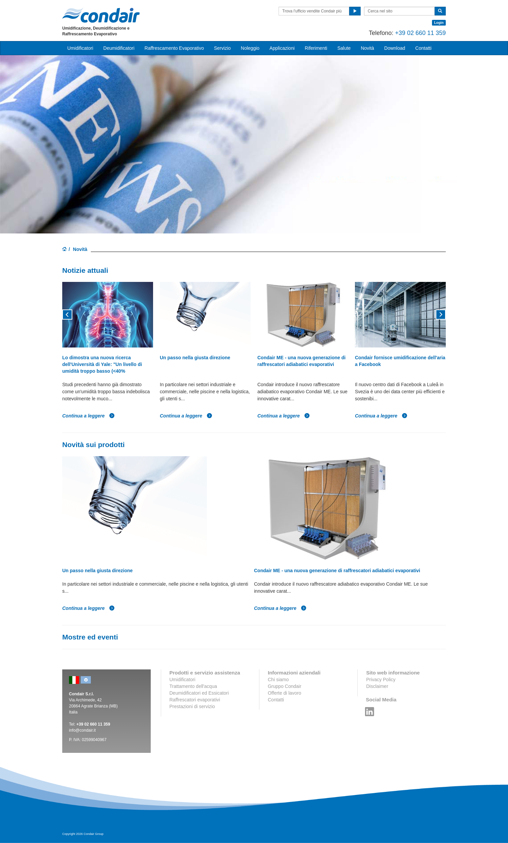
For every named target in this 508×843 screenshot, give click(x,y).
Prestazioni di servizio (192, 706)
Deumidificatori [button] (119, 48)
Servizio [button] (222, 48)
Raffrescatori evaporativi (195, 699)
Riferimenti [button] (316, 48)
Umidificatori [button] (80, 48)
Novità (367, 48)
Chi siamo (278, 679)
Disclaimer (377, 686)
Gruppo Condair (284, 686)
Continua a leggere (88, 415)
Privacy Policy (380, 679)
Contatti (276, 699)
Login (439, 23)
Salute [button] (344, 48)
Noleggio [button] (250, 48)
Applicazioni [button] (282, 48)
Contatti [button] (423, 48)
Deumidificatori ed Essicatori (199, 693)
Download (394, 48)
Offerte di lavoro (284, 693)
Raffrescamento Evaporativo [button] (174, 48)
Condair (101, 15)
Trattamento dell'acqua (193, 686)
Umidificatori (182, 679)
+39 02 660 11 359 (420, 33)
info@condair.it (82, 730)
